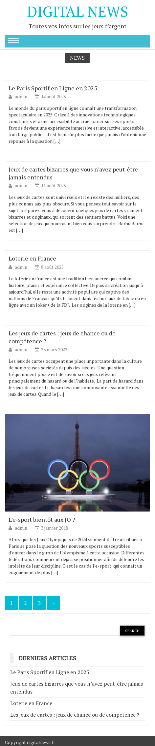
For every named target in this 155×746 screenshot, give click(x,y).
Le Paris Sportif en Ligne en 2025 (53, 88)
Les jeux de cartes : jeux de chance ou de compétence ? (74, 714)
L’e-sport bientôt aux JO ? (42, 519)
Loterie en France (32, 258)
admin (21, 96)
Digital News (77, 11)
